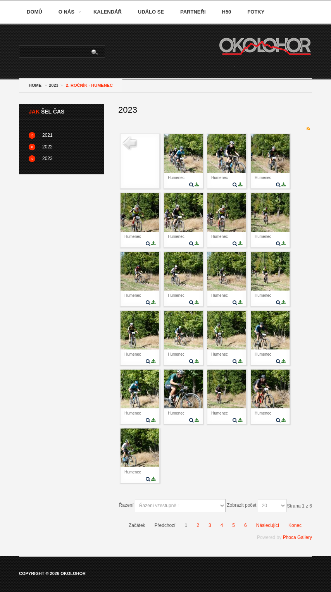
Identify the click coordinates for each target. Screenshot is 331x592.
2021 (47, 135)
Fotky (255, 12)
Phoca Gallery (297, 537)
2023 (53, 85)
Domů (34, 12)
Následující (267, 525)
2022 (47, 147)
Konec (295, 525)
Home (35, 85)
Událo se (151, 12)
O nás (66, 12)
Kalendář (107, 12)
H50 (226, 12)
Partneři (192, 12)
